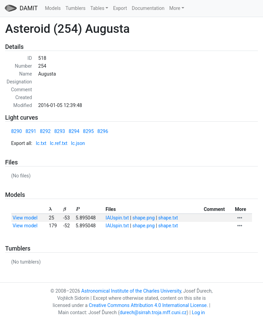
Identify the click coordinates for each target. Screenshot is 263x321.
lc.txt (41, 143)
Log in (198, 312)
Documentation (148, 8)
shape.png (144, 217)
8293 (59, 131)
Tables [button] (97, 8)
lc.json (78, 143)
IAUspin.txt (117, 217)
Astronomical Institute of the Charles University (131, 291)
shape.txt (168, 217)
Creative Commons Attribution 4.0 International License (147, 305)
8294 (73, 131)
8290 (16, 131)
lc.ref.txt (58, 143)
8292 (45, 131)
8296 (102, 131)
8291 (30, 131)
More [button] (174, 8)
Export (120, 8)
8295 (88, 131)
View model (25, 217)
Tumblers (75, 8)
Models (53, 8)
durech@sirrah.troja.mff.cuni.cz (153, 312)
